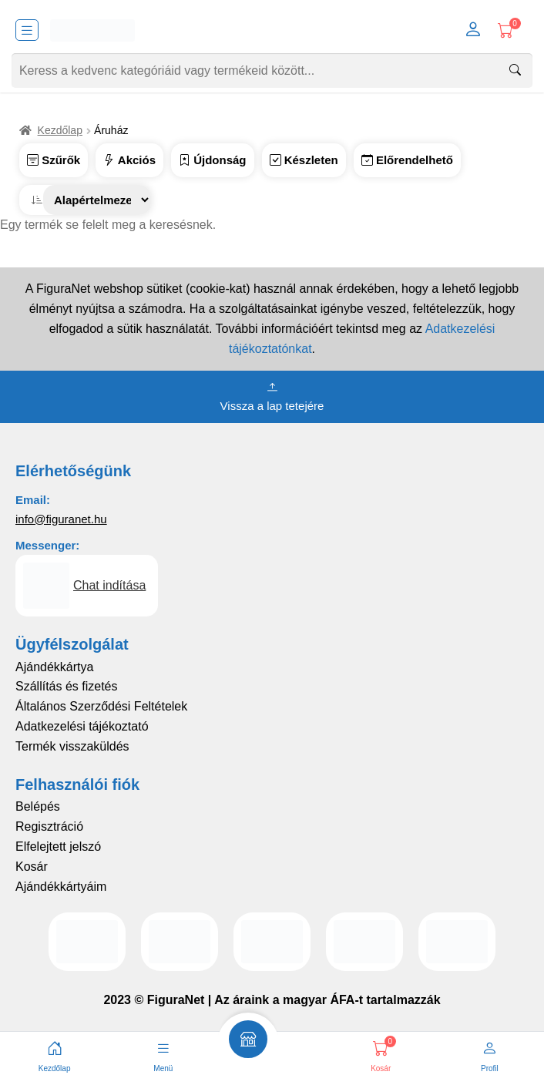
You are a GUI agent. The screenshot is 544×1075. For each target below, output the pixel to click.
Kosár (31, 866)
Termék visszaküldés (72, 746)
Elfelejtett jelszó (58, 846)
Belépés (37, 806)
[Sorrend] (97, 200)
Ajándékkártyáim (60, 886)
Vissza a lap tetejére (272, 395)
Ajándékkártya (54, 667)
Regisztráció (49, 826)
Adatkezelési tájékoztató (82, 726)
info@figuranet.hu (61, 519)
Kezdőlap (60, 130)
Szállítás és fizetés (66, 686)
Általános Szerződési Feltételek (101, 706)
